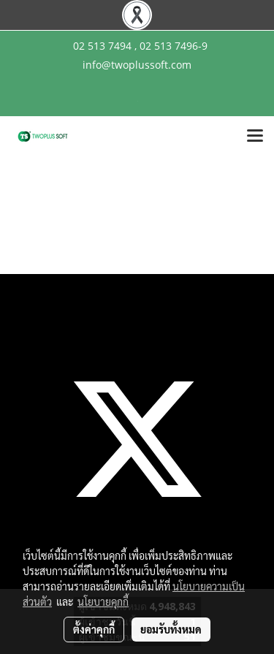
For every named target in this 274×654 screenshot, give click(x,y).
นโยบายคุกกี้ (103, 601)
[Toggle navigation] (255, 137)
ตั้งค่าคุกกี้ (94, 629)
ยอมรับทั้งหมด (171, 629)
